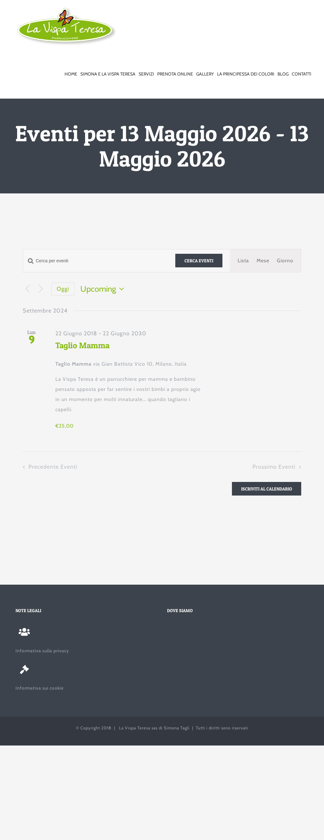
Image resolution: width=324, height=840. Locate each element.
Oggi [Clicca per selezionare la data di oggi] (63, 288)
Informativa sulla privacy (42, 651)
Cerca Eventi (198, 260)
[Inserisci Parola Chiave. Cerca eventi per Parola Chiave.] (95, 261)
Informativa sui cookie (40, 688)
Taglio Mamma (82, 345)
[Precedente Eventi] (28, 289)
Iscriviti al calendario (266, 488)
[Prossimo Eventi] (41, 289)
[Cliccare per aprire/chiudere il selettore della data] (103, 289)
